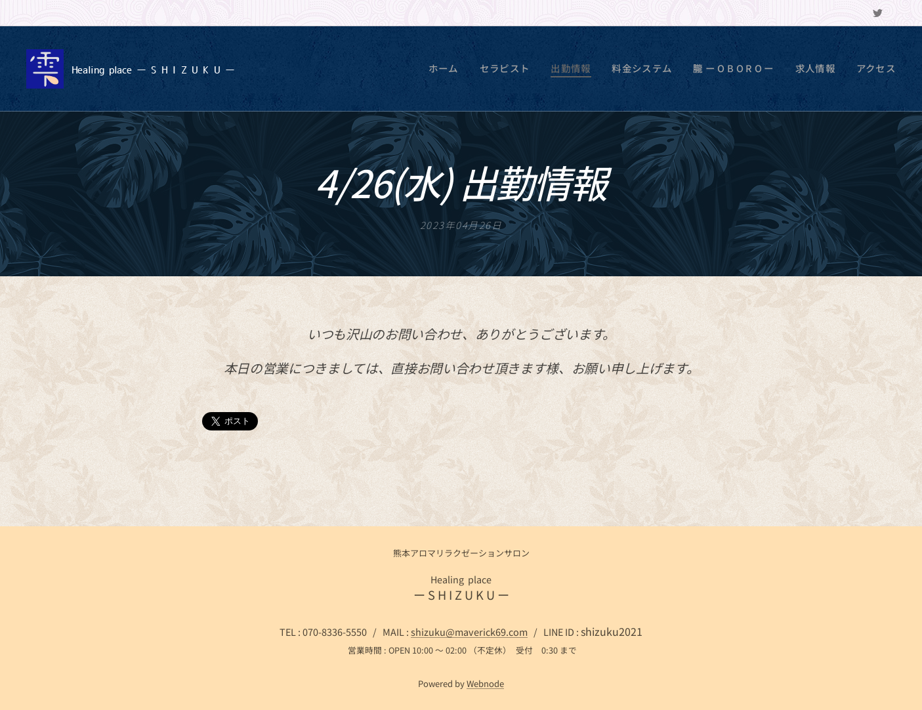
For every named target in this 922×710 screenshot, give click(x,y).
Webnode (485, 683)
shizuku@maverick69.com (469, 631)
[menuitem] (486, 68)
